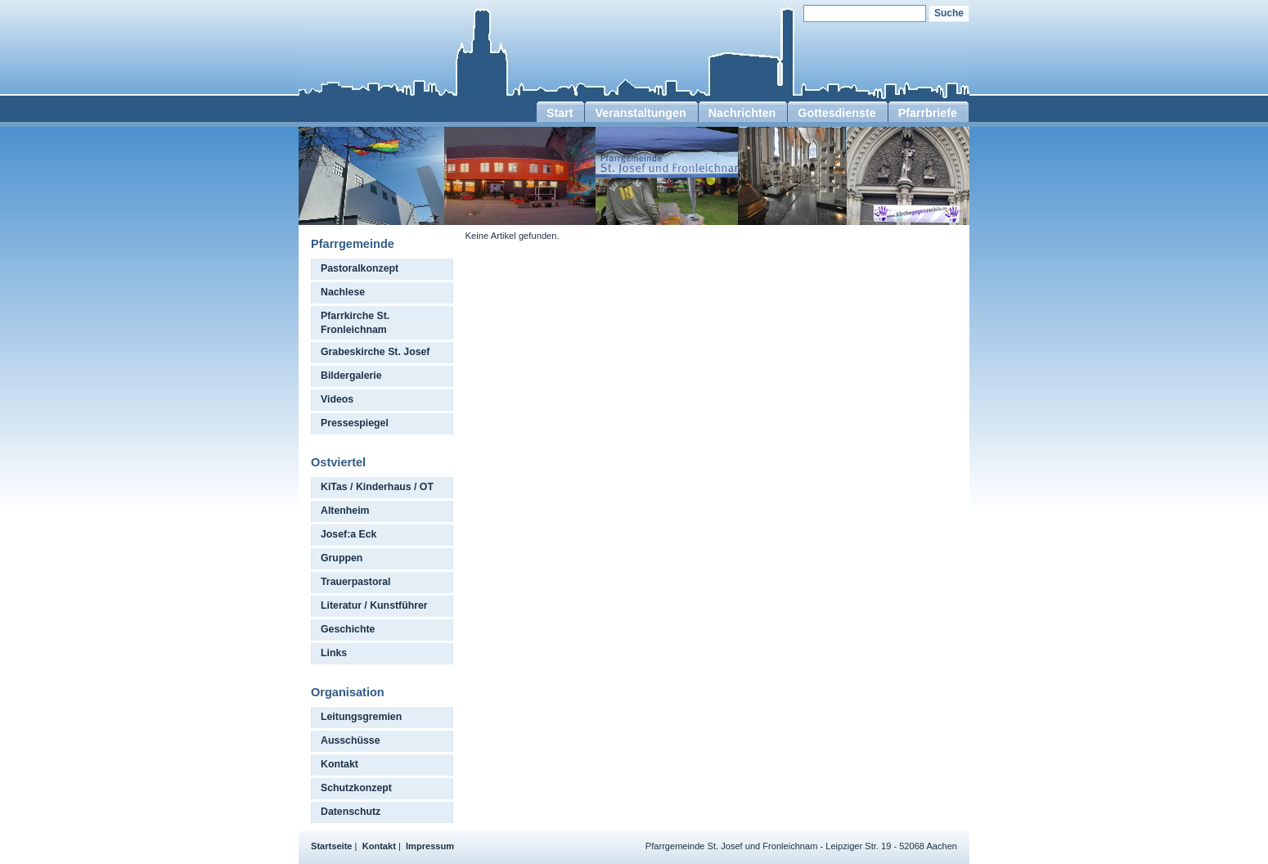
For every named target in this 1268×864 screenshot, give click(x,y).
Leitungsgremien (361, 716)
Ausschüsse (350, 740)
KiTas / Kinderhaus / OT (377, 487)
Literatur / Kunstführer (374, 605)
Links (334, 653)
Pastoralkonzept (359, 268)
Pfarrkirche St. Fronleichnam (355, 322)
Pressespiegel (355, 423)
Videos (337, 399)
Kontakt (339, 764)
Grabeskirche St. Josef (375, 352)
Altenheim (345, 510)
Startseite (332, 846)
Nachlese (343, 292)
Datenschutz (350, 811)
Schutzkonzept (356, 788)
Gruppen (341, 558)
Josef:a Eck (348, 534)
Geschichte (348, 629)
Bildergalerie (351, 375)
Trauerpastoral (356, 581)
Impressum (430, 846)
